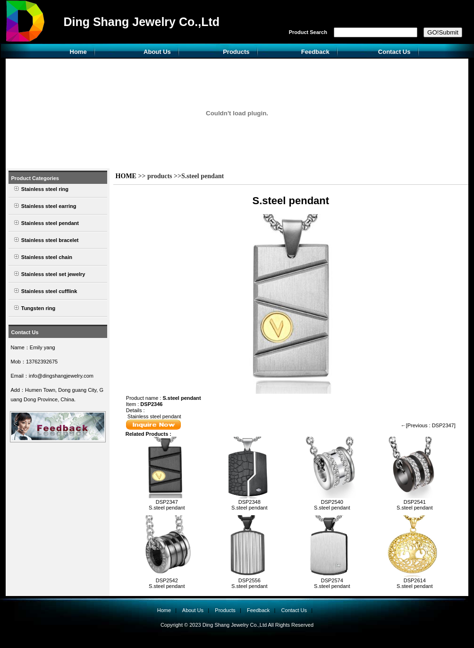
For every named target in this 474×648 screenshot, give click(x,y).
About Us (157, 51)
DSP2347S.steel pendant (167, 504)
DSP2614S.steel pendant (414, 583)
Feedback (315, 51)
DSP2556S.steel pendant (249, 583)
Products (236, 51)
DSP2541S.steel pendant (414, 504)
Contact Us (394, 51)
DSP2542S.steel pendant (167, 583)
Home (78, 51)
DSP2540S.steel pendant (332, 504)
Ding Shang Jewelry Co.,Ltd (141, 21)
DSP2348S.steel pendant (249, 504)
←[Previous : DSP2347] (428, 425)
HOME (126, 176)
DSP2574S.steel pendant (332, 583)
